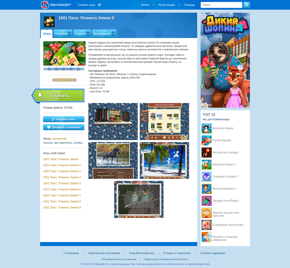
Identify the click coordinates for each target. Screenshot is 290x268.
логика (78, 142)
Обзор (47, 33)
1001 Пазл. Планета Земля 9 (62, 207)
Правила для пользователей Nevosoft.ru (166, 259)
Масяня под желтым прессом (226, 213)
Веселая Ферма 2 (224, 164)
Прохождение (104, 34)
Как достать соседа (225, 152)
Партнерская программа (104, 253)
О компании (71, 253)
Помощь (189, 4)
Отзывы (82, 34)
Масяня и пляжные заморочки (225, 237)
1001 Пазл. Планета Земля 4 (62, 177)
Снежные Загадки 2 (225, 176)
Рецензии (63, 34)
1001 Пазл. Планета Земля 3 (62, 171)
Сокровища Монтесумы (228, 224)
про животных (63, 142)
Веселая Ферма (223, 128)
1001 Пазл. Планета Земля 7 (62, 195)
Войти (145, 4)
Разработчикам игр (141, 253)
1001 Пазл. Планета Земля (61, 159)
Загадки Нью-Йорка (225, 200)
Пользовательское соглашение (118, 259)
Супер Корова (222, 140)
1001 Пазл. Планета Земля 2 (62, 165)
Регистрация (166, 4)
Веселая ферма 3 (224, 188)
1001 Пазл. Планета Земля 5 (62, 183)
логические (59, 138)
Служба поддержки (212, 253)
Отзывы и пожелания (177, 253)
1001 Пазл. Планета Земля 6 (62, 189)
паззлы (47, 142)
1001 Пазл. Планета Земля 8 (62, 201)
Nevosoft (99, 264)
